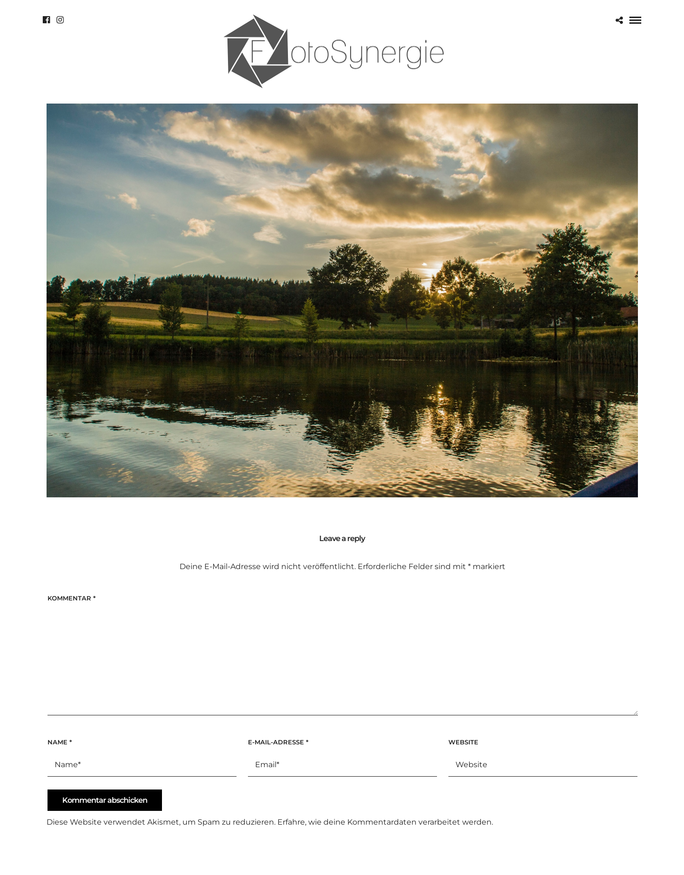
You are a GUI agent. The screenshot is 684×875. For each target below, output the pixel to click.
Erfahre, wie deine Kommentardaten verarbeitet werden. (385, 822)
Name (60, 742)
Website (463, 742)
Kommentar (71, 598)
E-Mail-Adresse (278, 742)
